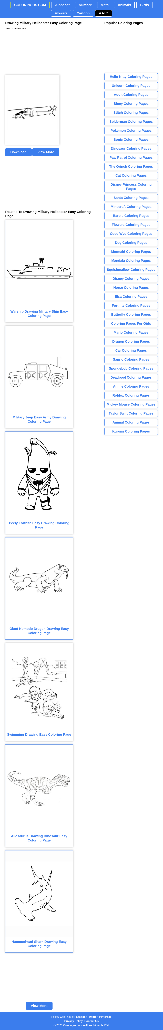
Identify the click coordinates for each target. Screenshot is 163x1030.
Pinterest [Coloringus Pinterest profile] (105, 1016)
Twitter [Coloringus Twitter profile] (93, 1016)
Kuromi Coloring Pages (131, 431)
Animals (124, 5)
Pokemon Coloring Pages (130, 130)
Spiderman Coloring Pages (131, 121)
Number (85, 5)
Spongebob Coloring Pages (131, 368)
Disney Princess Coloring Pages (130, 187)
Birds (144, 5)
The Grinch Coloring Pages (131, 166)
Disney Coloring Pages (131, 278)
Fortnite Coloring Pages (131, 305)
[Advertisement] (30, 52)
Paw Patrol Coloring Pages (131, 157)
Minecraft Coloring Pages (131, 207)
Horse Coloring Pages (131, 287)
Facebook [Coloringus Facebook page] (81, 1016)
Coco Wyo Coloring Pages (131, 234)
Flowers (61, 13)
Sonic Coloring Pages (131, 139)
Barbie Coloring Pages (131, 216)
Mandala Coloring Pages (131, 260)
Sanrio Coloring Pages (131, 359)
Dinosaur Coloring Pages (131, 148)
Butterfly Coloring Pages (131, 314)
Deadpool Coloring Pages (131, 377)
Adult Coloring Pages (131, 94)
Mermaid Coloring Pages (131, 251)
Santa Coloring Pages (131, 198)
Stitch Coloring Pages (131, 112)
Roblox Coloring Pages (131, 395)
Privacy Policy (73, 1021)
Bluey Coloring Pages (131, 103)
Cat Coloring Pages (131, 175)
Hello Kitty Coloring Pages (131, 77)
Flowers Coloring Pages (131, 225)
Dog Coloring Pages (131, 242)
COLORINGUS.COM (30, 5)
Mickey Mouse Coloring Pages (131, 404)
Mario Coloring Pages (131, 332)
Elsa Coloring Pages (131, 296)
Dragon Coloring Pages (131, 341)
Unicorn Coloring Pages (131, 85)
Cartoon (83, 13)
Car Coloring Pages (131, 350)
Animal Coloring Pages (131, 422)
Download (18, 152)
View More (45, 152)
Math (105, 5)
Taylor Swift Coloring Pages (131, 413)
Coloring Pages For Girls (131, 323)
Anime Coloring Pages (131, 386)
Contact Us (91, 1021)
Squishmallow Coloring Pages (131, 269)
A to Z (103, 13)
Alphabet (62, 5)
